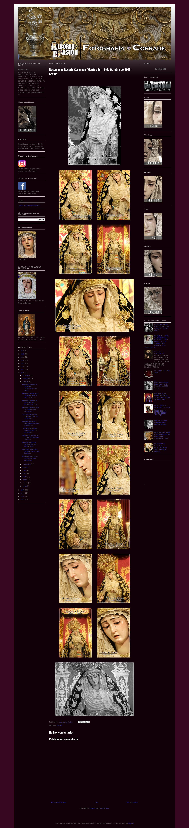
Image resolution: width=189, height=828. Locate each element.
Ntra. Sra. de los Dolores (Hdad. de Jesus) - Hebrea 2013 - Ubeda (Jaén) (162, 396)
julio (24, 470)
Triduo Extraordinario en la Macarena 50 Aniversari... (29, 416)
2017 (23, 370)
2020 (23, 360)
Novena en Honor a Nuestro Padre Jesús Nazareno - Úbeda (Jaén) (161, 327)
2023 (23, 351)
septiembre (27, 464)
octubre (25, 382)
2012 (23, 499)
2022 (23, 354)
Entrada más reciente (59, 802)
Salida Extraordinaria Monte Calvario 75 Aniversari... (29, 430)
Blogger (131, 823)
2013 (23, 496)
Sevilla (59, 725)
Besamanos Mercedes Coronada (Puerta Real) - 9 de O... (30, 395)
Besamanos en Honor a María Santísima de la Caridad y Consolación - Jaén (162, 435)
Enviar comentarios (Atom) (99, 808)
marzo (25, 480)
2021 (23, 357)
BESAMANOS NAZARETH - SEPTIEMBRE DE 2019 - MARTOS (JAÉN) (160, 447)
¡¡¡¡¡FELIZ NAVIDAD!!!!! (159, 352)
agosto (25, 467)
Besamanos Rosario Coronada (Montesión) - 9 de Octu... (29, 387)
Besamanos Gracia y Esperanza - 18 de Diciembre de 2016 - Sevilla (161, 385)
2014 (23, 493)
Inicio (96, 802)
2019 (23, 363)
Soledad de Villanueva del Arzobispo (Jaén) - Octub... (30, 437)
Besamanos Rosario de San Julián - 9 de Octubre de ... (30, 409)
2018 (23, 366)
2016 (23, 373)
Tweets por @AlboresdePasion (29, 205)
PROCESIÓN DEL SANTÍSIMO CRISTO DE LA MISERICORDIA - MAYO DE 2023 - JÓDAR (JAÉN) (162, 410)
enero (25, 486)
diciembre (26, 375)
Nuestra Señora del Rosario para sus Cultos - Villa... (29, 444)
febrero (25, 483)
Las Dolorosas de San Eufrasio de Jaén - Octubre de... (30, 458)
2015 (23, 490)
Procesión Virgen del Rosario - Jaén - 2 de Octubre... (30, 451)
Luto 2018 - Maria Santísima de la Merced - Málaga (160, 422)
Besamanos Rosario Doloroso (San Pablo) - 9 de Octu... (30, 402)
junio (24, 473)
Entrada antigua (132, 802)
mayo (25, 476)
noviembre (27, 378)
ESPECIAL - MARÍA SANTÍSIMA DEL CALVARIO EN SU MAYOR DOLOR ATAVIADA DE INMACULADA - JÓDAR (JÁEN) (156, 341)
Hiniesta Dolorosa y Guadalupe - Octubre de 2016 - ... (30, 423)
